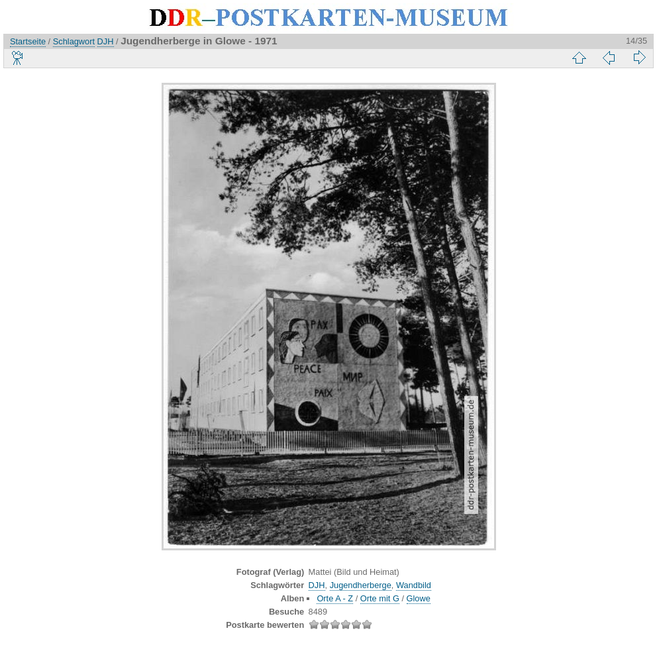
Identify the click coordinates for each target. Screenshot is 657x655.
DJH (105, 41)
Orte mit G (379, 598)
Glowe (418, 598)
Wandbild (413, 585)
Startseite (28, 41)
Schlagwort (74, 41)
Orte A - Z (335, 598)
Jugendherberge (360, 585)
